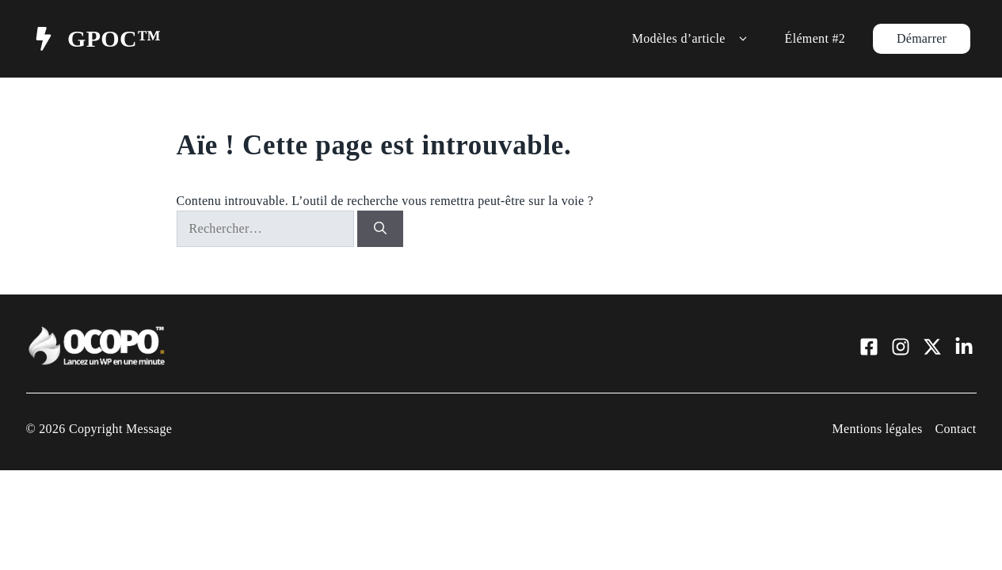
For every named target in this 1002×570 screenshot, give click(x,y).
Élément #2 (815, 38)
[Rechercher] (380, 229)
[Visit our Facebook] (869, 346)
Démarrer (922, 38)
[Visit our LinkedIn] (964, 346)
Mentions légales (877, 428)
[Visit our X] (932, 346)
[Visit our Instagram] (900, 346)
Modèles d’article (692, 38)
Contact (955, 428)
